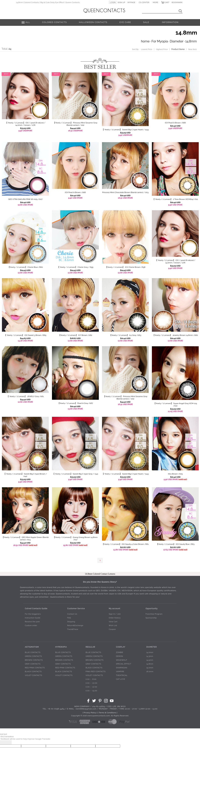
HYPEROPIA (61, 647)
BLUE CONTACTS (32, 652)
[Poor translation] (8, 742)
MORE (155, 2)
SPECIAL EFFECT (123, 664)
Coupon (112, 629)
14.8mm (191, 41)
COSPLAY (120, 647)
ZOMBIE (119, 652)
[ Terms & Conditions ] (107, 713)
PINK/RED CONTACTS (96, 672)
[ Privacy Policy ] (90, 713)
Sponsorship (151, 618)
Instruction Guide (32, 618)
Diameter (176, 41)
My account (114, 608)
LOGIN (113, 2)
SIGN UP (121, 2)
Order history (115, 618)
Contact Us (72, 614)
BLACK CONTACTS (33, 672)
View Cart (113, 622)
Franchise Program (153, 614)
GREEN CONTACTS (33, 656)
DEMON (119, 656)
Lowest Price (146, 49)
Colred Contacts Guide (36, 608)
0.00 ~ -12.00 (91, 687)
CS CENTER (144, 2)
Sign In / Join (115, 614)
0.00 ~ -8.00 (91, 679)
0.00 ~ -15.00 (91, 691)
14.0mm (149, 652)
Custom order (31, 625)
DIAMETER (151, 647)
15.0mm (149, 668)
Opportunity (151, 608)
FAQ (69, 618)
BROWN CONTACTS (34, 660)
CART (166, 2)
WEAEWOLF (121, 660)
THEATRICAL (121, 675)
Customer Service (76, 608)
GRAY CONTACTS (32, 664)
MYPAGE (131, 2)
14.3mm (149, 656)
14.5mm (149, 660)
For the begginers (33, 614)
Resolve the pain (32, 622)
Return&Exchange (75, 625)
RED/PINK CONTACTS (35, 668)
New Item (192, 49)
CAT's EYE (120, 679)
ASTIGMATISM (32, 647)
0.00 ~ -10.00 (91, 683)
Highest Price (162, 49)
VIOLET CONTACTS (33, 675)
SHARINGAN (121, 668)
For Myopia (160, 41)
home (145, 41)
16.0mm (149, 672)
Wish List (113, 625)
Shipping (71, 622)
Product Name (178, 49)
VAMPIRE (120, 672)
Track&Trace (72, 629)
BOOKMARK (177, 2)
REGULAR (90, 647)
